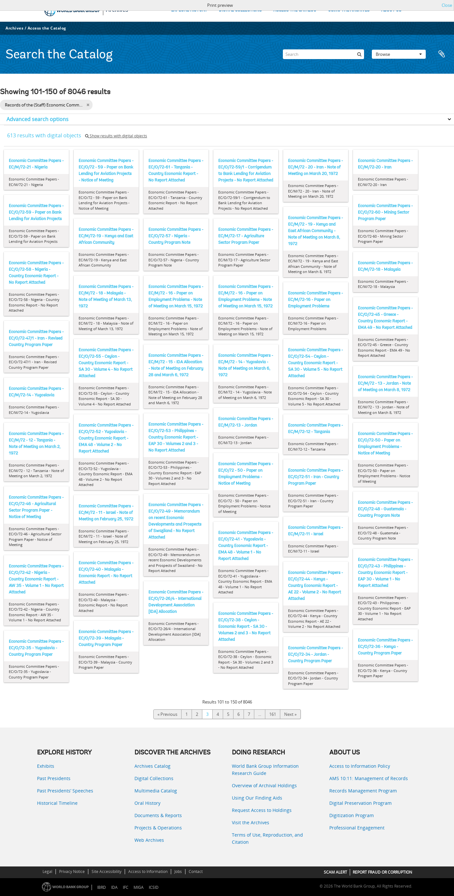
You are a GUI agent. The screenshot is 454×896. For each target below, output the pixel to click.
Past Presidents (53, 778)
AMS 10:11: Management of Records (368, 778)
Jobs (178, 871)
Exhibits (45, 766)
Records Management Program (363, 791)
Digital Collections (153, 778)
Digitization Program (351, 815)
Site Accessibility (106, 871)
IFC (125, 887)
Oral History (147, 803)
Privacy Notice (72, 871)
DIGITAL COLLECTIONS (240, 10)
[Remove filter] (87, 104)
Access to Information (148, 871)
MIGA (138, 887)
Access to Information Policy (359, 766)
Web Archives (149, 840)
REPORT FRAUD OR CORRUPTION (382, 872)
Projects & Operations (158, 828)
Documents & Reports (158, 815)
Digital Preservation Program (360, 803)
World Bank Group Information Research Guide (265, 769)
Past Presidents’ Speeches (65, 791)
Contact (196, 871)
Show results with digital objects (116, 136)
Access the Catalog (47, 28)
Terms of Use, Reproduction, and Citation (267, 838)
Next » (290, 714)
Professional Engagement (357, 828)
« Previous (167, 714)
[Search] (323, 54)
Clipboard (442, 54)
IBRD (101, 887)
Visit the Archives (250, 822)
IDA (114, 887)
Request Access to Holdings (262, 810)
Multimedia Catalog (155, 791)
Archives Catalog (152, 766)
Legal (47, 871)
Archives (14, 28)
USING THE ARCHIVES (349, 10)
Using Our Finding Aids (257, 798)
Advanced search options (37, 119)
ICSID (153, 887)
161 (272, 714)
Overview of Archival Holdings (264, 785)
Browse (399, 54)
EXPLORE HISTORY (189, 10)
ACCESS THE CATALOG (294, 10)
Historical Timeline (57, 803)
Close (447, 5)
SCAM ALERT (335, 872)
